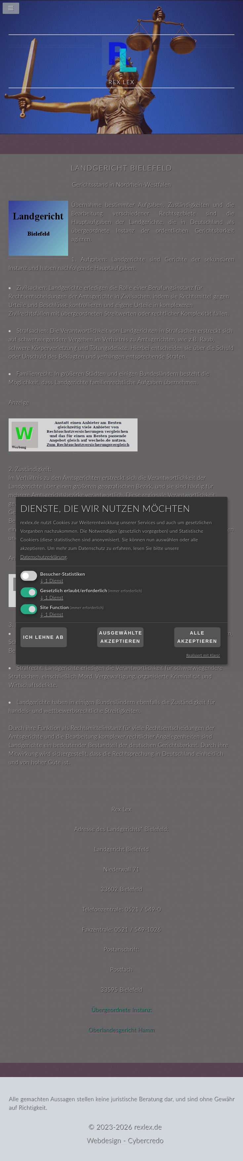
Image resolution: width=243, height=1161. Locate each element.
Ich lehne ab (43, 637)
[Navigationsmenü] (121, 10)
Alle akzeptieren (197, 637)
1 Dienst (51, 581)
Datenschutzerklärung (43, 557)
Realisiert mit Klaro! (203, 655)
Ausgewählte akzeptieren (120, 637)
